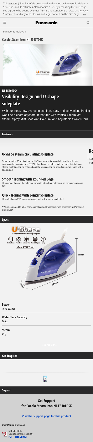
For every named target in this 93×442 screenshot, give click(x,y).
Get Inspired (9, 356)
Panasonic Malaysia (14, 31)
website (13, 3)
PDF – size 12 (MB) (18, 437)
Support (6, 390)
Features (7, 134)
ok (84, 14)
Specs (5, 219)
